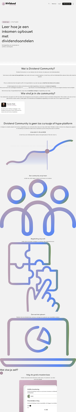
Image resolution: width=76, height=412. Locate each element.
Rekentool (54, 3)
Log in (59, 3)
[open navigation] (73, 4)
